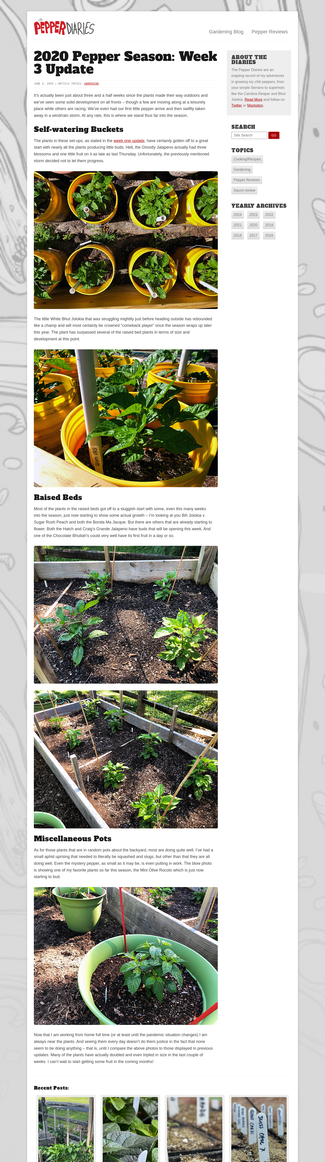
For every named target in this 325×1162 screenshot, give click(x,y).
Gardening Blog (226, 32)
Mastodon (255, 105)
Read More (253, 99)
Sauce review (244, 190)
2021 (238, 225)
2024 (238, 215)
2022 (269, 215)
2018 (238, 235)
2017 (253, 235)
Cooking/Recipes (247, 159)
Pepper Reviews (270, 32)
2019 (269, 225)
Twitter (236, 105)
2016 (269, 235)
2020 (253, 225)
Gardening (91, 83)
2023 (253, 215)
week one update (129, 140)
